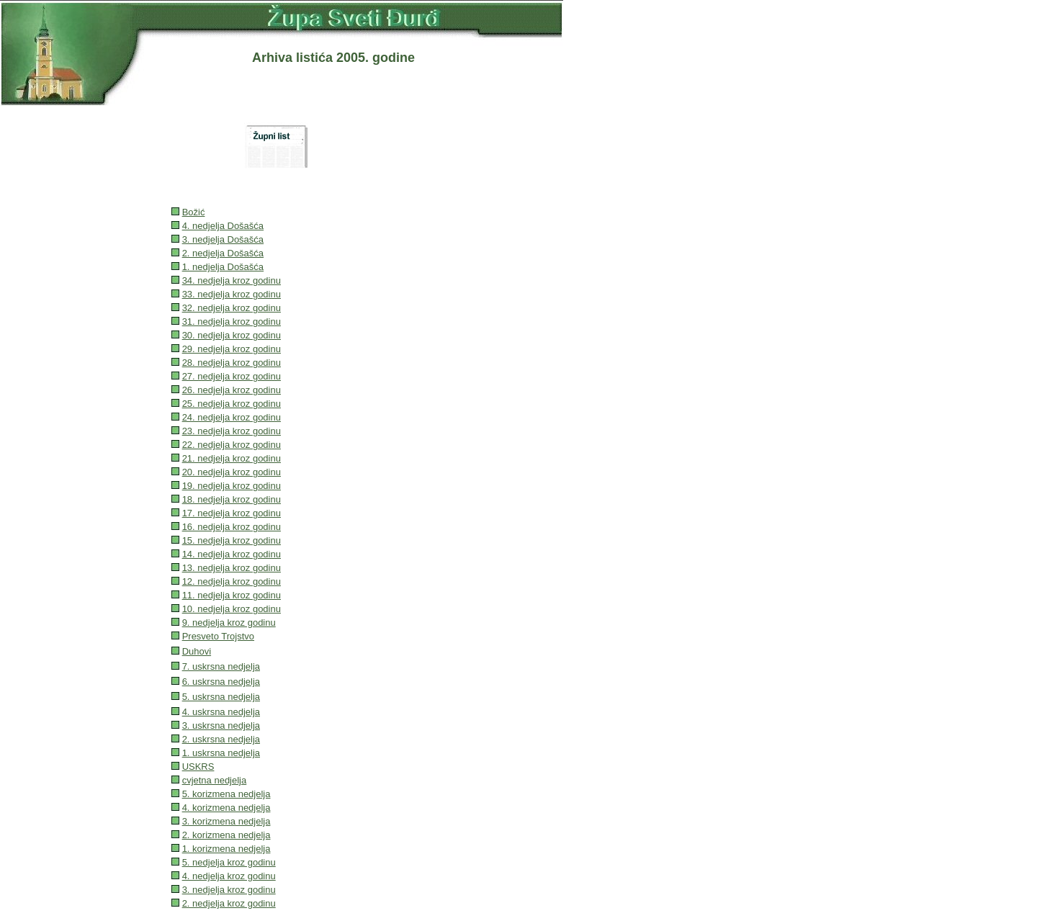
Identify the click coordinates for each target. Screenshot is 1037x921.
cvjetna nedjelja (214, 780)
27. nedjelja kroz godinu (231, 376)
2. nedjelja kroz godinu (229, 903)
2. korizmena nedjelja (226, 835)
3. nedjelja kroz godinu (229, 889)
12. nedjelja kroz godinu (231, 581)
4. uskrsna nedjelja (221, 711)
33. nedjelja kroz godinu (231, 294)
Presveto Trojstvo (218, 636)
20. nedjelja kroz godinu (231, 472)
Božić (193, 212)
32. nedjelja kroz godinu (231, 307)
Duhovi (196, 651)
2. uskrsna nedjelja (221, 739)
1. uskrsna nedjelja (221, 752)
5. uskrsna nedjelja (221, 696)
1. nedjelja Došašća (223, 266)
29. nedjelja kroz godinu (231, 348)
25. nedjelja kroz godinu (231, 403)
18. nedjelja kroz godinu (231, 499)
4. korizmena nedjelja (226, 807)
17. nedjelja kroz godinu (231, 513)
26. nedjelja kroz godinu (231, 390)
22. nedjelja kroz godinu (231, 444)
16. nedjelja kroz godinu (231, 526)
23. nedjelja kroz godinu (231, 431)
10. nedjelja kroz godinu (231, 608)
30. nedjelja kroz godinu (231, 335)
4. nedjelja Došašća (223, 225)
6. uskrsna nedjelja (221, 681)
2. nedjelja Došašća (223, 253)
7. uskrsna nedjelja (221, 666)
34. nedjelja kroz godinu (231, 280)
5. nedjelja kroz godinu (229, 862)
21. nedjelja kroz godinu (231, 458)
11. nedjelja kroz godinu (231, 595)
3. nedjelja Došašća (223, 239)
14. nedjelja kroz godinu (231, 554)
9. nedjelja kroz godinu (229, 622)
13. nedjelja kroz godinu (231, 567)
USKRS (198, 766)
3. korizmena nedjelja (226, 821)
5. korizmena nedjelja (226, 794)
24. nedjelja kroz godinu (231, 417)
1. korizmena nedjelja (226, 848)
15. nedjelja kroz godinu (231, 540)
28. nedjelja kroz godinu (231, 362)
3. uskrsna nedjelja (221, 725)
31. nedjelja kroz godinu (231, 321)
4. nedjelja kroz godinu (229, 876)
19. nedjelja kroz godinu (231, 485)
